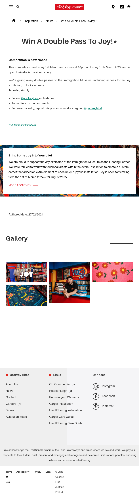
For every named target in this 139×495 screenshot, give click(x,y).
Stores (10, 410)
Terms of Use (9, 477)
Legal (48, 472)
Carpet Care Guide (61, 417)
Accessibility (22, 472)
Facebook (104, 396)
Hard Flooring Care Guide (65, 423)
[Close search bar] (18, 7)
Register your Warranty (64, 397)
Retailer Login (60, 391)
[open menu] (11, 7)
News (49, 21)
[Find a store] (113, 6)
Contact (11, 397)
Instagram (104, 386)
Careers (13, 404)
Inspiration (31, 21)
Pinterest (103, 406)
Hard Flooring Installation (65, 410)
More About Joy (20, 225)
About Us (12, 384)
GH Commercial (62, 385)
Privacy (37, 472)
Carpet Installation (61, 404)
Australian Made (16, 417)
